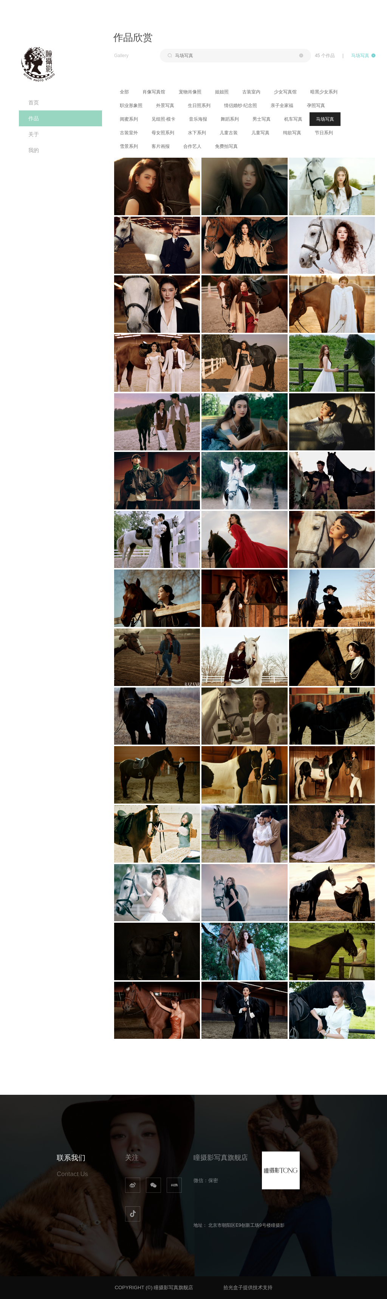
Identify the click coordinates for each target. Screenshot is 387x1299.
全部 (124, 92)
